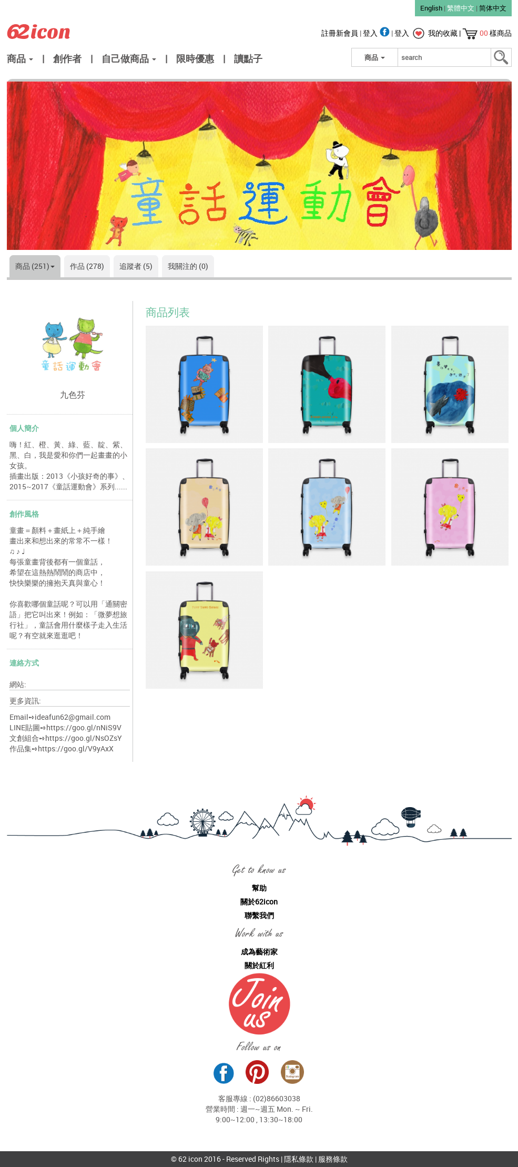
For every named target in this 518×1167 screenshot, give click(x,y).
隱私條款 (298, 1159)
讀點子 (248, 58)
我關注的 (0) (188, 266)
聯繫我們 (259, 915)
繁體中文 (460, 8)
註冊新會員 (340, 33)
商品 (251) (35, 266)
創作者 (67, 58)
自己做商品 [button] (128, 58)
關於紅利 (259, 965)
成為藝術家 (259, 952)
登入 (377, 33)
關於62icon (259, 902)
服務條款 (333, 1159)
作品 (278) (87, 266)
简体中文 (492, 8)
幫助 (259, 888)
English (431, 8)
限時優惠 (195, 58)
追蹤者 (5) (136, 266)
